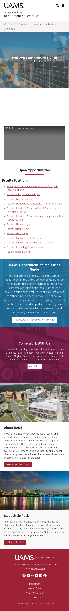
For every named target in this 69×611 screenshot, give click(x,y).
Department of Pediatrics (21, 16)
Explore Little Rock (15, 542)
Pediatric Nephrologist (18, 229)
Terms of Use (34, 588)
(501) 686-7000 (38, 568)
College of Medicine (13, 12)
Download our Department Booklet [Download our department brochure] (34, 320)
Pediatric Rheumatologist (19, 251)
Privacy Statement (34, 593)
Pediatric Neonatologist (18, 224)
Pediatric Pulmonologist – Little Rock (25, 238)
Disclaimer (34, 583)
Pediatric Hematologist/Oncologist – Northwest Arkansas (36, 203)
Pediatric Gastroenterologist (21, 199)
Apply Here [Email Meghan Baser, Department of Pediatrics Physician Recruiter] (34, 366)
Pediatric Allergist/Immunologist (23, 194)
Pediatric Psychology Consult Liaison (25, 247)
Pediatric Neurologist (17, 233)
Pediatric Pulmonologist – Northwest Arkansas (30, 242)
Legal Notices (34, 597)
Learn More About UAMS (18, 464)
